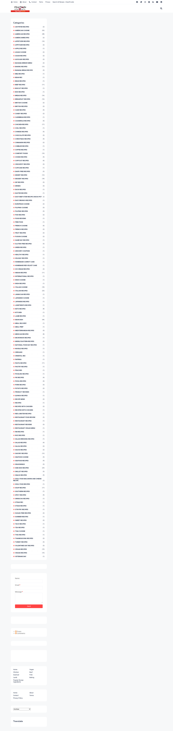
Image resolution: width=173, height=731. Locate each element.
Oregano (29, 352)
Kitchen (29, 312)
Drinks (29, 186)
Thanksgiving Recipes (29, 538)
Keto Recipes (29, 309)
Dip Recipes (29, 182)
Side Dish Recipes (29, 468)
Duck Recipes (29, 189)
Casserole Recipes (29, 121)
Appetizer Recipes (29, 41)
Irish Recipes (29, 283)
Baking (31, 677)
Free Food (29, 222)
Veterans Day (29, 556)
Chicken (16, 672)
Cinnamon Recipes (29, 142)
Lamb (15, 677)
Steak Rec (29, 502)
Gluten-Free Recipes (29, 244)
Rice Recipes (29, 435)
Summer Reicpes (29, 517)
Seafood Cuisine (29, 457)
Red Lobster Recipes (29, 414)
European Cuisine (29, 204)
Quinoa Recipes (29, 395)
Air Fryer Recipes (29, 27)
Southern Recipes (29, 491)
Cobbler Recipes (29, 146)
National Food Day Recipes (29, 345)
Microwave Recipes (29, 338)
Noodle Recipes (29, 348)
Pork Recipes (29, 385)
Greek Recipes (29, 247)
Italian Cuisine (29, 287)
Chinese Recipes (29, 132)
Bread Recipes (29, 95)
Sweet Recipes (29, 520)
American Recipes (29, 34)
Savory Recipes (29, 453)
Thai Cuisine (29, 531)
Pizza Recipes (29, 381)
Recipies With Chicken (29, 410)
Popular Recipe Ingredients (18, 681)
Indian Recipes (29, 273)
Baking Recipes (29, 66)
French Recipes (29, 229)
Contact (33, 2)
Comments (20, 633)
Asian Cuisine (29, 52)
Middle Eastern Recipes (29, 341)
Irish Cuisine (29, 280)
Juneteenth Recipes (29, 305)
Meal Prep (29, 327)
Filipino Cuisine (29, 207)
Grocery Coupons (29, 251)
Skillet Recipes (29, 471)
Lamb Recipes (29, 316)
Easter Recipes (29, 193)
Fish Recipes (29, 215)
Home (14, 2)
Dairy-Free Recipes (29, 171)
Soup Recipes (29, 488)
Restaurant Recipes (29, 421)
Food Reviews (29, 218)
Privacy (47, 2)
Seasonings (29, 464)
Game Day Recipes (29, 240)
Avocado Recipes (29, 59)
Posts (18, 631)
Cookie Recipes (29, 157)
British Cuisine (29, 103)
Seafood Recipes (29, 461)
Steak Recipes (29, 506)
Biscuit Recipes (29, 88)
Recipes (29, 403)
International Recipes (29, 276)
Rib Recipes (29, 432)
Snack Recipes (29, 475)
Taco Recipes (29, 524)
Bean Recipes (29, 81)
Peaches (29, 370)
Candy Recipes (29, 113)
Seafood (16, 675)
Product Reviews (29, 392)
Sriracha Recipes (29, 499)
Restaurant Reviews (29, 424)
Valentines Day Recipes (29, 546)
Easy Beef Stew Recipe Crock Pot (29, 197)
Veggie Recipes (29, 553)
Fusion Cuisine (29, 236)
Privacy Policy (18, 698)
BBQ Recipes (29, 74)
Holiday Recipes (29, 258)
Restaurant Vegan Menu (29, 428)
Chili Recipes (29, 128)
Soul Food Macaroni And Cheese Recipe (28, 479)
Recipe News (29, 399)
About (23, 2)
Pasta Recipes (29, 363)
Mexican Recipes (29, 334)
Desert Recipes (29, 175)
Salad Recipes (29, 442)
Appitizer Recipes (29, 45)
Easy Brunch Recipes (29, 200)
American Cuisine (29, 30)
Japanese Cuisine (29, 298)
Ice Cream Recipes (29, 269)
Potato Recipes (29, 388)
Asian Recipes (29, 56)
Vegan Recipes (29, 549)
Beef (31, 672)
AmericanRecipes (29, 38)
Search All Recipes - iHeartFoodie (63, 2)
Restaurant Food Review (29, 417)
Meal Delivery (29, 323)
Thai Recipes (29, 535)
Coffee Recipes (29, 150)
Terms (41, 2)
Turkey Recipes (29, 542)
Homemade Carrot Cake (29, 262)
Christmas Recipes (29, 139)
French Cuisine (29, 226)
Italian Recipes (29, 291)
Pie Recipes (29, 377)
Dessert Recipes (29, 179)
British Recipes (29, 106)
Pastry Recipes (29, 367)
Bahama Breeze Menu (29, 63)
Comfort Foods (29, 153)
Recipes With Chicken (29, 406)
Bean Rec (29, 77)
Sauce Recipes (29, 450)
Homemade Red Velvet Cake (29, 265)
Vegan (31, 669)
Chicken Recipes (29, 124)
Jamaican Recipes (29, 294)
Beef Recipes (29, 85)
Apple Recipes (29, 48)
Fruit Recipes (29, 233)
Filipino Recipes (29, 211)
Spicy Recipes (29, 495)
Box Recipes (29, 92)
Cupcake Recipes (29, 168)
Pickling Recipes (29, 374)
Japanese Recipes (29, 301)
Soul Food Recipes (29, 484)
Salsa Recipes (29, 446)
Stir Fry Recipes (29, 509)
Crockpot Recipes (29, 164)
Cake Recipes (29, 110)
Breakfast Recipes (29, 99)
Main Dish (29, 320)
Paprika (29, 359)
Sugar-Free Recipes (29, 513)
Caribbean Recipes (29, 117)
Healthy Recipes (29, 254)
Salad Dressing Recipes (29, 439)
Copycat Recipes (29, 160)
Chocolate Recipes (29, 135)
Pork (31, 675)
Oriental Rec (29, 356)
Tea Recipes (29, 527)
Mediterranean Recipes (29, 330)
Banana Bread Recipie (29, 70)
